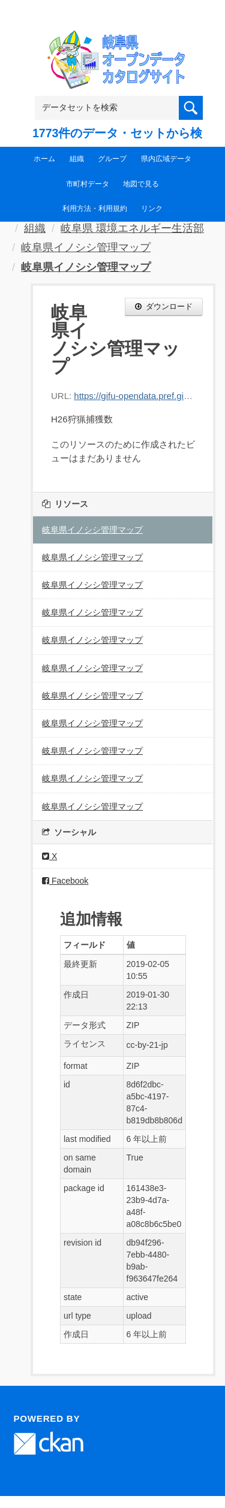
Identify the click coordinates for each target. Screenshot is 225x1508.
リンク (152, 208)
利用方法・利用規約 (94, 208)
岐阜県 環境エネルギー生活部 (132, 228)
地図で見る (141, 184)
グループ (112, 159)
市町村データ (87, 184)
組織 (77, 159)
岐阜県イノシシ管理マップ (86, 247)
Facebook (65, 881)
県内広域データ (166, 159)
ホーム (44, 159)
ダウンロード (164, 306)
